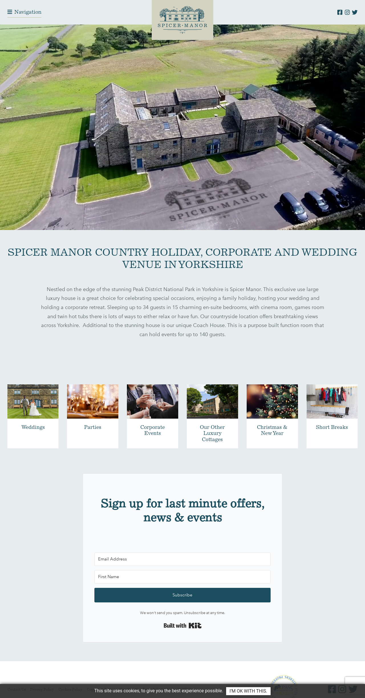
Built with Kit (183, 625)
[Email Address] (182, 559)
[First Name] (182, 577)
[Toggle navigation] (24, 12)
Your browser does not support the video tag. (182, 127)
